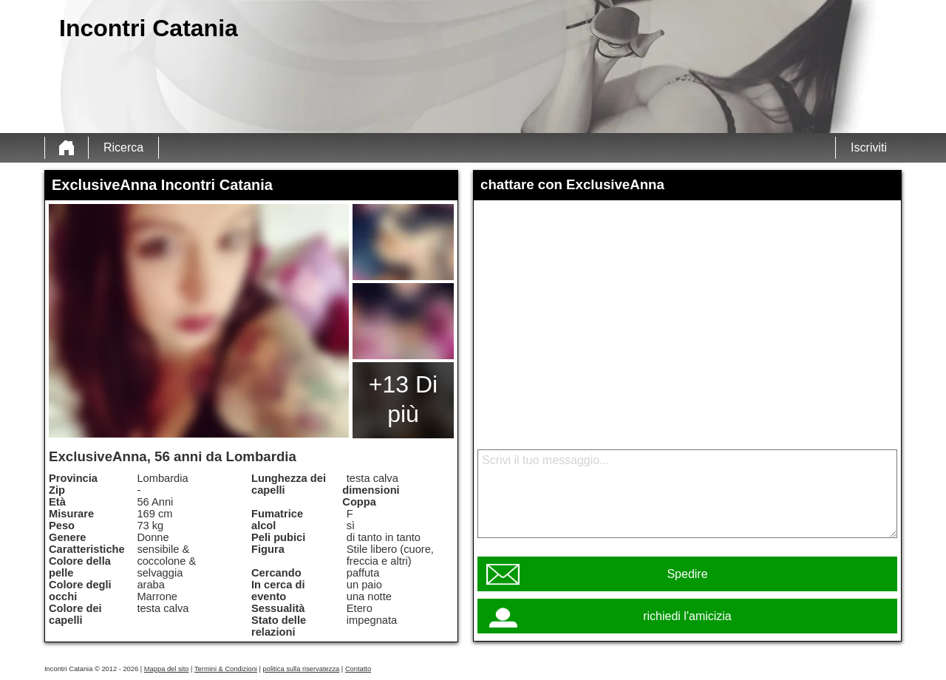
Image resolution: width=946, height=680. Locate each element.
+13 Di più (403, 399)
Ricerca (123, 147)
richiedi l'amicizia (687, 616)
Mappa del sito (166, 669)
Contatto (358, 669)
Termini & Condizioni (225, 669)
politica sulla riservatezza (301, 669)
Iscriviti (869, 147)
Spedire (687, 574)
